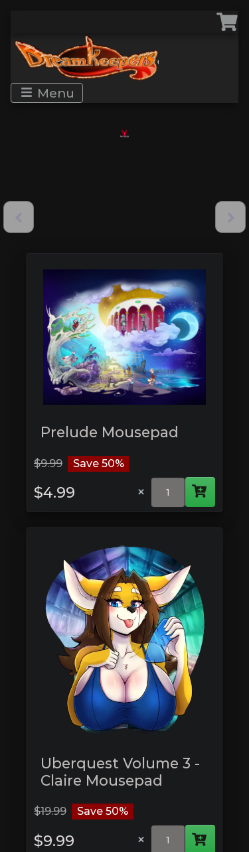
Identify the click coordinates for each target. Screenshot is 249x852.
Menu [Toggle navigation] (47, 92)
